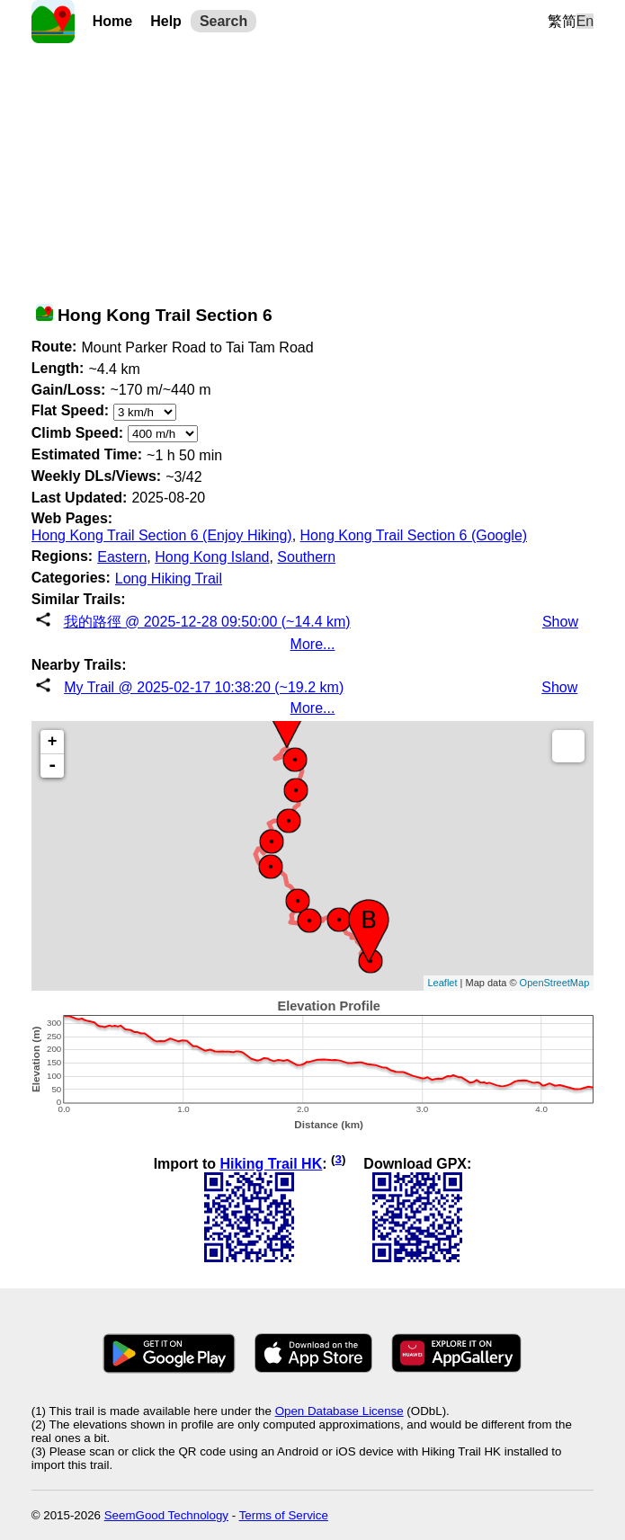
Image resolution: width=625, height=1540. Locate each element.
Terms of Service (283, 1515)
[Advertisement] (312, 169)
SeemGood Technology (166, 1515)
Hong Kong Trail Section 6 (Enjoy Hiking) (161, 535)
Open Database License (339, 1411)
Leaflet (443, 982)
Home (112, 21)
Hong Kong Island (212, 557)
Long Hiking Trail (168, 578)
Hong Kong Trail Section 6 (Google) (414, 535)
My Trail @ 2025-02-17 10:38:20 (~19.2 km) (204, 687)
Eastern (122, 557)
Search (223, 21)
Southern (306, 557)
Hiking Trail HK (270, 1163)
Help (166, 21)
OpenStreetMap (555, 982)
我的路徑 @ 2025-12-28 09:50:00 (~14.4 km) (207, 621)
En (585, 21)
